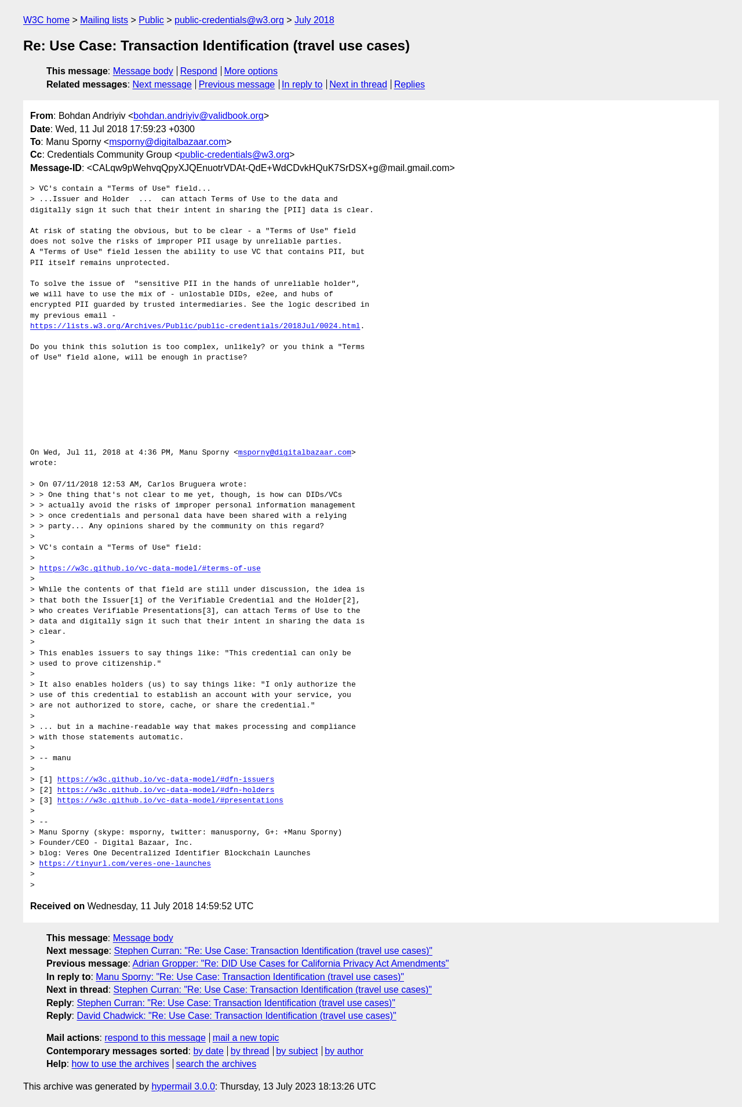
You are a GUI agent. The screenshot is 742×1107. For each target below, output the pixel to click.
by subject (297, 1051)
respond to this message (154, 1038)
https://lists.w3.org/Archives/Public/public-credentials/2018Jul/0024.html (195, 326)
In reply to (302, 84)
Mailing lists (104, 20)
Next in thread (358, 84)
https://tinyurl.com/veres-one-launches (125, 864)
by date (208, 1051)
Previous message (237, 84)
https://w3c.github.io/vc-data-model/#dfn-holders (165, 790)
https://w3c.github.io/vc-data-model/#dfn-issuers (165, 780)
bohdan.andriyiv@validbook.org (198, 116)
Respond (198, 71)
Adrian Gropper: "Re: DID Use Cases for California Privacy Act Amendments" (291, 963)
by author (344, 1051)
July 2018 (314, 20)
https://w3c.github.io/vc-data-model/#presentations (170, 801)
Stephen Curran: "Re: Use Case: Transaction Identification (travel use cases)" (273, 951)
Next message (162, 84)
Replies (409, 84)
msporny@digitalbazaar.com (167, 142)
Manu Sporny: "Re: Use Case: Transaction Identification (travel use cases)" (250, 977)
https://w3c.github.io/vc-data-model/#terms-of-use (150, 569)
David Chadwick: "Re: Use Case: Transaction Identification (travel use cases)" (236, 1016)
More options (251, 71)
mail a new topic (246, 1038)
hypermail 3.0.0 (182, 1086)
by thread (250, 1051)
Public (151, 20)
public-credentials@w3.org (229, 20)
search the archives (216, 1064)
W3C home (46, 20)
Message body (143, 71)
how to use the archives (120, 1064)
